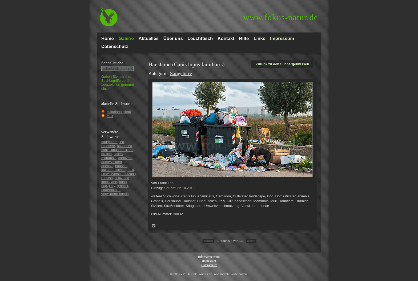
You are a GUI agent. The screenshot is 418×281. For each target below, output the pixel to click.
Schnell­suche (112, 62)
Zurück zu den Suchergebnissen (282, 64)
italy (112, 186)
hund (123, 182)
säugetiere (109, 142)
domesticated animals (111, 164)
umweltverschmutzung (118, 174)
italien (118, 154)
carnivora (125, 158)
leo (121, 142)
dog (104, 186)
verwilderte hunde (115, 194)
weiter (251, 240)
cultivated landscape (115, 180)
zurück (208, 240)
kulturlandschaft (119, 112)
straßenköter (110, 190)
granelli (122, 186)
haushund (124, 146)
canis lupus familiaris (117, 150)
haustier (121, 166)
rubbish (107, 178)
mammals (108, 158)
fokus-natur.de (280, 17)
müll (110, 116)
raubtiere (108, 146)
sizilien (106, 154)
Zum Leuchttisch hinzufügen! (153, 225)
